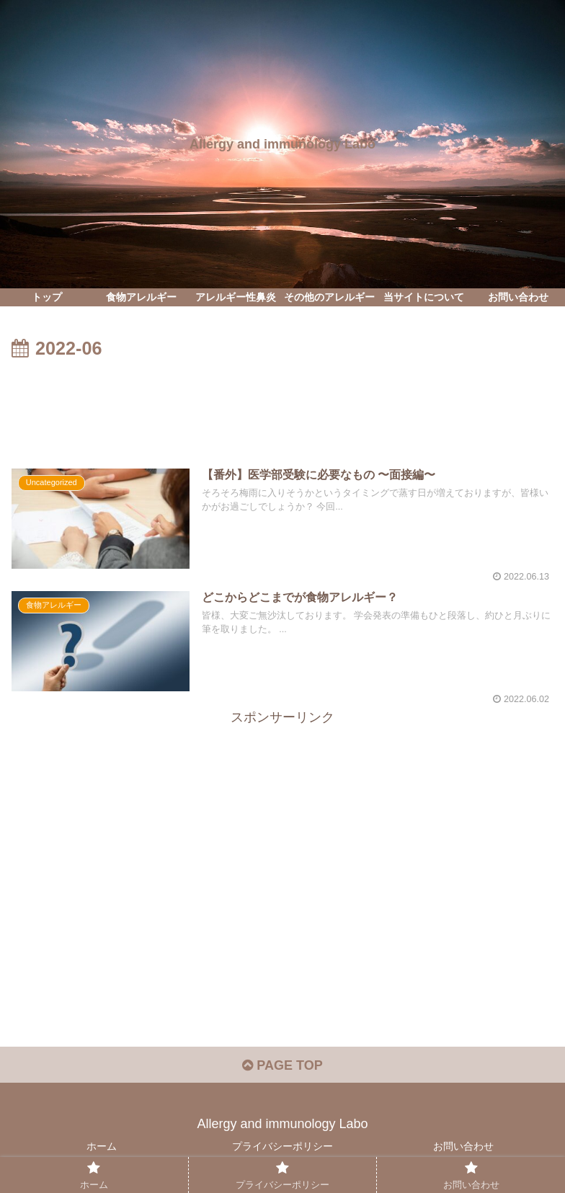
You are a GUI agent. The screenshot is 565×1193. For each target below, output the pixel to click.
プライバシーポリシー (282, 1146)
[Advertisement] (282, 404)
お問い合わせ (463, 1146)
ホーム (101, 1146)
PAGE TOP (282, 1065)
